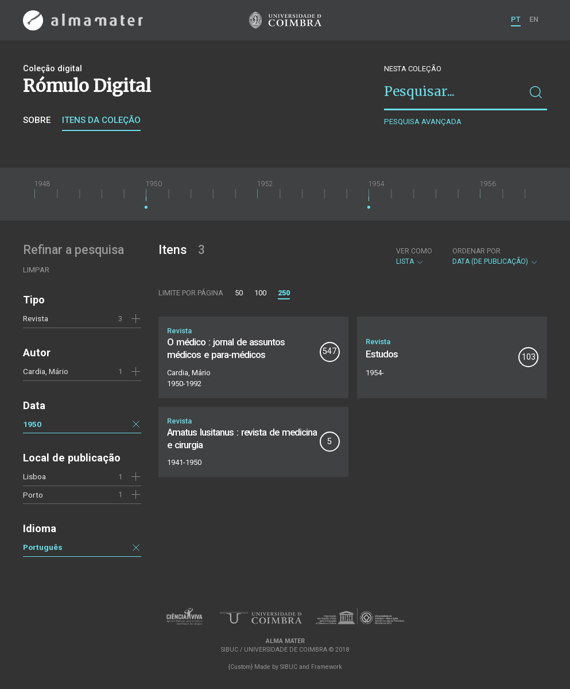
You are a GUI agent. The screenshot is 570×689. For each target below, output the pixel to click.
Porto (33, 494)
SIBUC (288, 667)
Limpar (36, 269)
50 (239, 292)
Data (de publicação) (495, 256)
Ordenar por (476, 251)
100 (260, 292)
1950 (32, 424)
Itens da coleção (101, 120)
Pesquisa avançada (423, 121)
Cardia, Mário (45, 371)
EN (533, 19)
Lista (414, 256)
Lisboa (34, 476)
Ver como (414, 251)
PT (516, 19)
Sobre (37, 120)
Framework (326, 667)
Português (43, 547)
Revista (35, 318)
